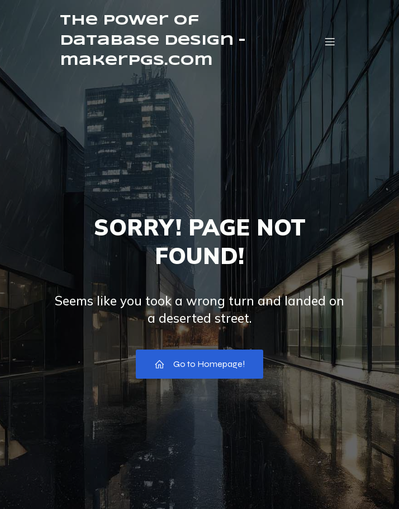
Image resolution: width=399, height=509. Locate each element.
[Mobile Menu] (329, 41)
